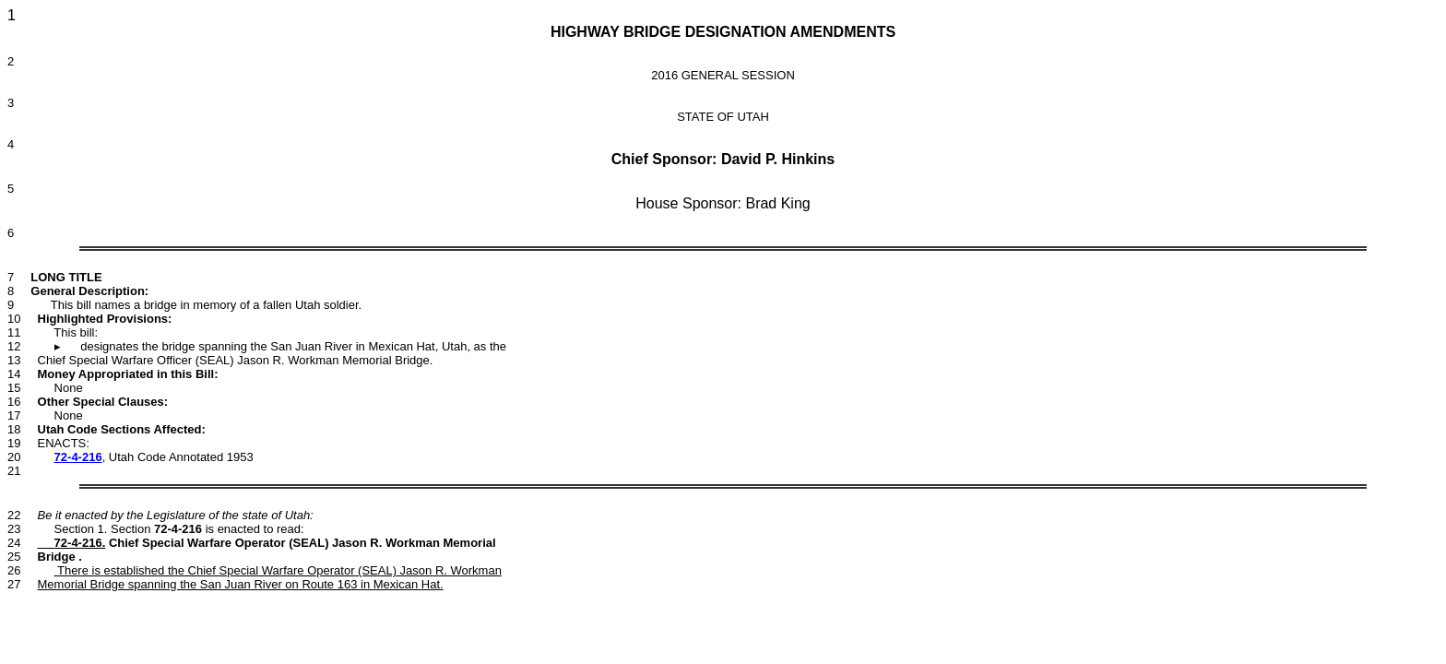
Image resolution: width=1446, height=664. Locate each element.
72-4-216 (78, 457)
